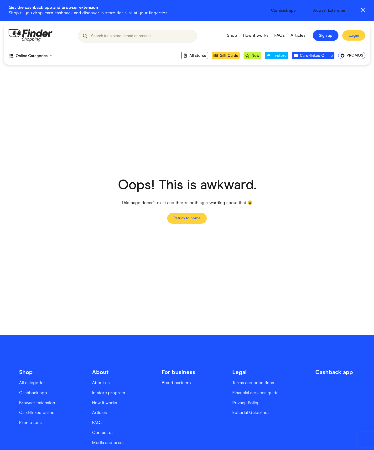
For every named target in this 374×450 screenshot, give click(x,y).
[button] (85, 36)
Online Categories (30, 57)
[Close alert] (363, 10)
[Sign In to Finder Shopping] (353, 37)
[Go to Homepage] (40, 36)
